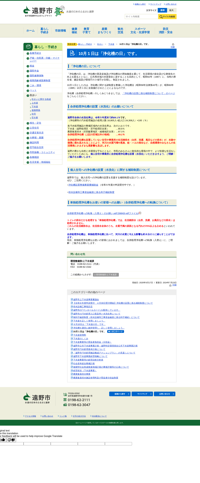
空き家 (35, 117)
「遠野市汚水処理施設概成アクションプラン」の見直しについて (104, 353)
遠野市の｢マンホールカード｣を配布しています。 (96, 310)
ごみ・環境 (35, 85)
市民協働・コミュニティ (42, 152)
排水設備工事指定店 (82, 306)
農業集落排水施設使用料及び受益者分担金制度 (95, 377)
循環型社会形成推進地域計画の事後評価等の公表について (101, 367)
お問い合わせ (171, 4)
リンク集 (63, 416)
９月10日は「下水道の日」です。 (89, 324)
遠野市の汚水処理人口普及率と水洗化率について (96, 314)
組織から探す (140, 4)
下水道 (35, 106)
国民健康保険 (36, 75)
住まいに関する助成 (41, 99)
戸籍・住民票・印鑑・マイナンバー (45, 59)
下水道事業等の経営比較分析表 (88, 360)
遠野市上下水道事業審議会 (86, 299)
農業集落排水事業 (81, 374)
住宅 (34, 114)
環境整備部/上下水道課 (106, 274)
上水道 (35, 103)
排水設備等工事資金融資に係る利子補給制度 (91, 192)
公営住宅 (34, 128)
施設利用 (34, 142)
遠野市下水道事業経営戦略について (90, 356)
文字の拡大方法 (79, 416)
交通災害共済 (36, 132)
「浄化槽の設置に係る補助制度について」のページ (148, 93)
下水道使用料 (79, 335)
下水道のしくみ (80, 338)
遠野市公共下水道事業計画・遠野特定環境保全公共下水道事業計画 (105, 345)
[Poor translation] (11, 440)
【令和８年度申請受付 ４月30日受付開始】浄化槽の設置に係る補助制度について (113, 303)
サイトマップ (155, 4)
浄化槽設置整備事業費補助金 (83, 185)
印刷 (173, 285)
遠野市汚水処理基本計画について (89, 349)
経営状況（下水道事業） (85, 370)
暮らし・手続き (85, 44)
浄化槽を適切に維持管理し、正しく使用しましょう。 (99, 328)
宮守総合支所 (36, 147)
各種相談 (34, 157)
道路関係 (36, 110)
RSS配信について (99, 416)
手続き (44, 30)
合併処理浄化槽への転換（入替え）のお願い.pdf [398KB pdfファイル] (104, 213)
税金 (32, 66)
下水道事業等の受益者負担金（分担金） (92, 342)
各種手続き (35, 53)
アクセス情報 (30, 416)
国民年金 (34, 70)
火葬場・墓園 (36, 137)
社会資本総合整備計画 (84, 363)
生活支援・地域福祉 (40, 162)
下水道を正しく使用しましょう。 (89, 321)
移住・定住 (35, 123)
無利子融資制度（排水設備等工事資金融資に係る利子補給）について (106, 317)
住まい (33, 95)
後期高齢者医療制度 (40, 80)
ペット (33, 90)
